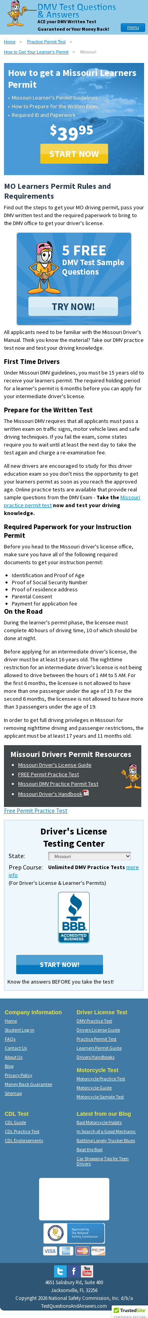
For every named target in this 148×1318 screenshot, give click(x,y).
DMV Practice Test (94, 1021)
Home (9, 41)
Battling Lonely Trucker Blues (106, 1140)
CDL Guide (15, 1122)
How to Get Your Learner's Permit (36, 52)
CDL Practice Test (22, 1131)
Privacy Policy (18, 1075)
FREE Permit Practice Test (48, 774)
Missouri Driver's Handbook (53, 793)
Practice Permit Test (46, 41)
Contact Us (16, 1048)
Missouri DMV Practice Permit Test (58, 783)
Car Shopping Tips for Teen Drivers (103, 1161)
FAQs (10, 1039)
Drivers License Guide (98, 1030)
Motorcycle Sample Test (100, 1097)
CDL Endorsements (24, 1140)
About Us (13, 1057)
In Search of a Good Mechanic (106, 1131)
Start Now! (59, 964)
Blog (9, 1066)
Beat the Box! (90, 1149)
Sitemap (13, 1093)
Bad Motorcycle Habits (99, 1122)
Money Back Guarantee (28, 1084)
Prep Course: (26, 867)
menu (133, 27)
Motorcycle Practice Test (101, 1079)
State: (17, 856)
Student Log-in (19, 1030)
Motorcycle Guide (94, 1088)
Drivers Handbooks (95, 1057)
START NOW (74, 154)
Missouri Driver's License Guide (55, 764)
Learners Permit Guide (99, 1048)
